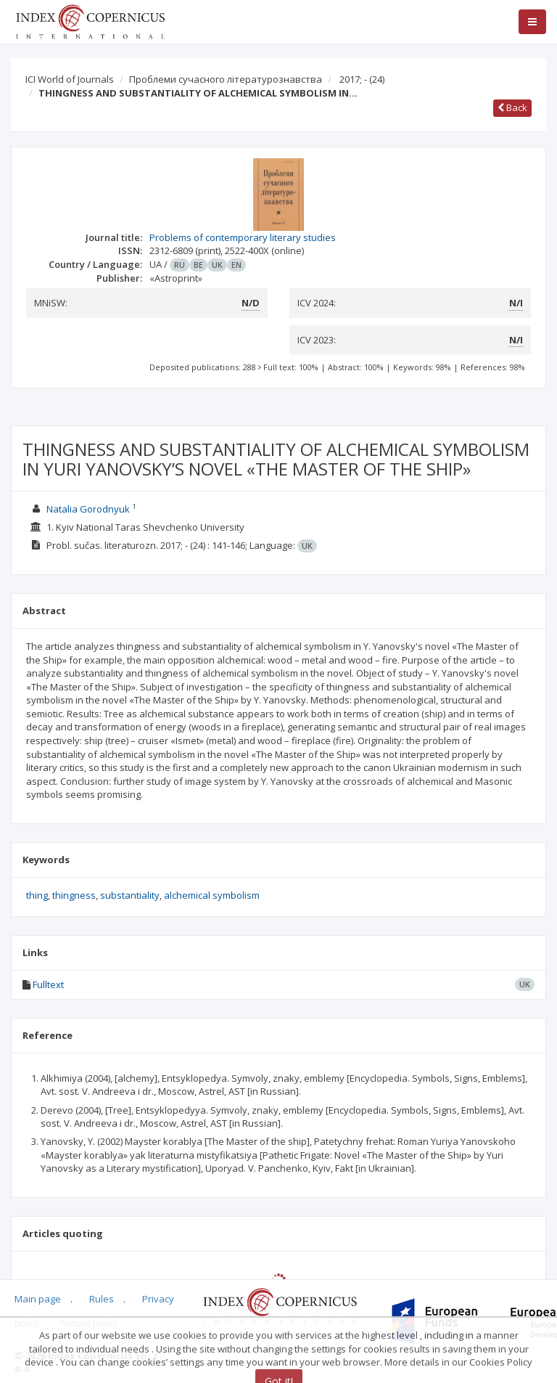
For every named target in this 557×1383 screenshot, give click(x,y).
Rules (101, 1298)
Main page (38, 1298)
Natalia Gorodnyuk (88, 508)
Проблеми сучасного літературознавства (225, 79)
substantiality (130, 895)
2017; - (361, 79)
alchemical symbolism (212, 895)
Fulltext (48, 984)
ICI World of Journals (69, 79)
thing (37, 895)
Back (512, 107)
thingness (74, 895)
